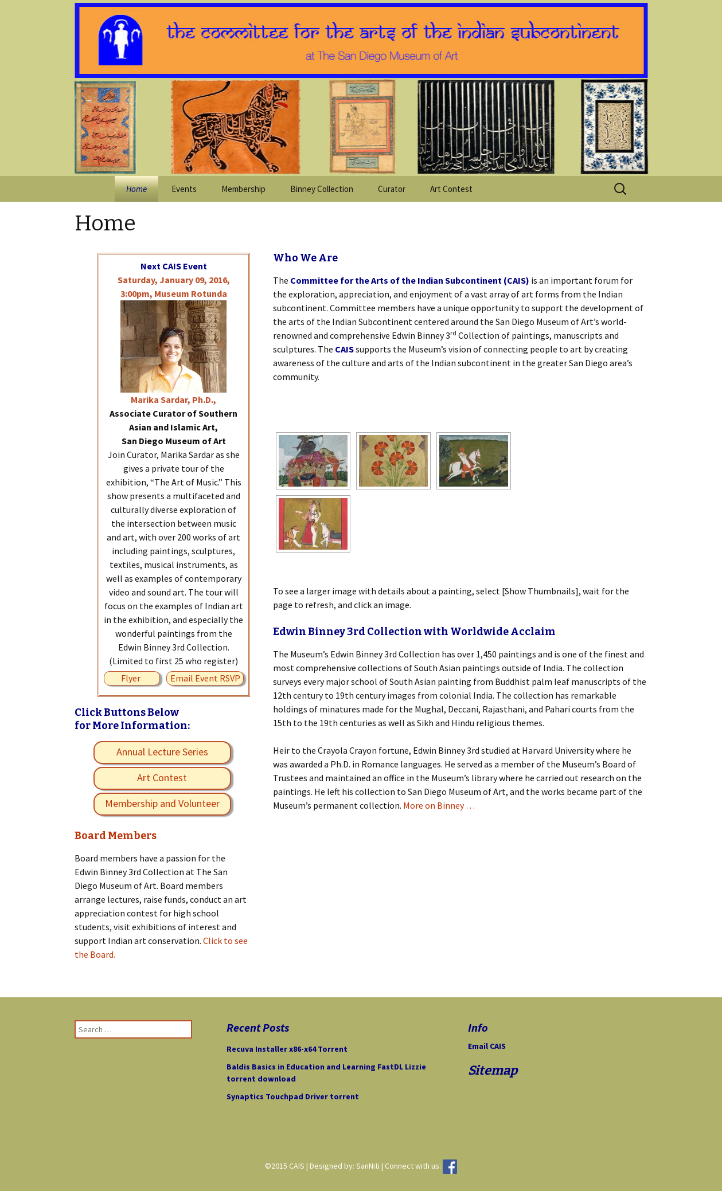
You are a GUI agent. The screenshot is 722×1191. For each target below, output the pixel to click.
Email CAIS (487, 1046)
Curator (391, 188)
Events (184, 188)
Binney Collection (321, 188)
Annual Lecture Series (162, 751)
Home (136, 188)
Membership (243, 188)
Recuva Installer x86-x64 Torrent (287, 1049)
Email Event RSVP (205, 678)
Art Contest (451, 188)
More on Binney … (439, 805)
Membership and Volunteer (162, 803)
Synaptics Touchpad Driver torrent (293, 1096)
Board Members (116, 835)
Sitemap (492, 1070)
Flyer (131, 678)
